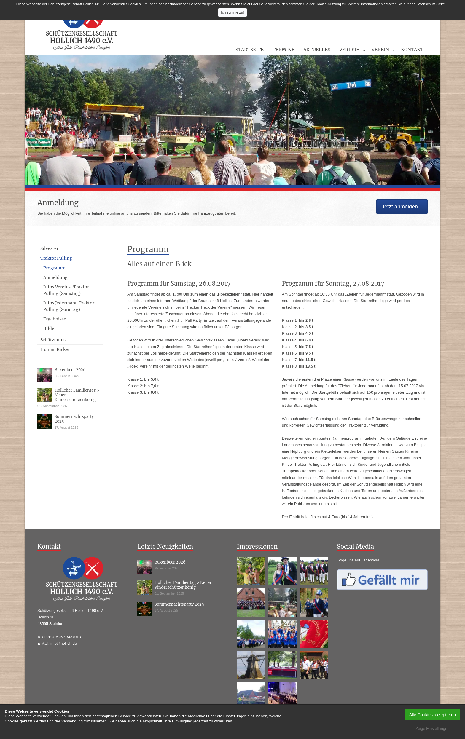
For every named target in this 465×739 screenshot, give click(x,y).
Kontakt (412, 49)
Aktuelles (316, 49)
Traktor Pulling (56, 258)
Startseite (249, 49)
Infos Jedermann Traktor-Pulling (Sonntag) (70, 306)
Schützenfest (53, 339)
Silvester (49, 248)
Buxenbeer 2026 (70, 369)
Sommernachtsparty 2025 (74, 419)
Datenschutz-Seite (430, 4)
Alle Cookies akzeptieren (432, 714)
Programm (54, 268)
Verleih (349, 49)
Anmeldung (55, 277)
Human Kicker (55, 349)
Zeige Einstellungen (432, 728)
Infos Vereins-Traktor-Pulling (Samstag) (67, 290)
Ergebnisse (54, 319)
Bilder (49, 328)
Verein (380, 49)
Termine (283, 49)
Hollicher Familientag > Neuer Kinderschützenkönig (183, 585)
